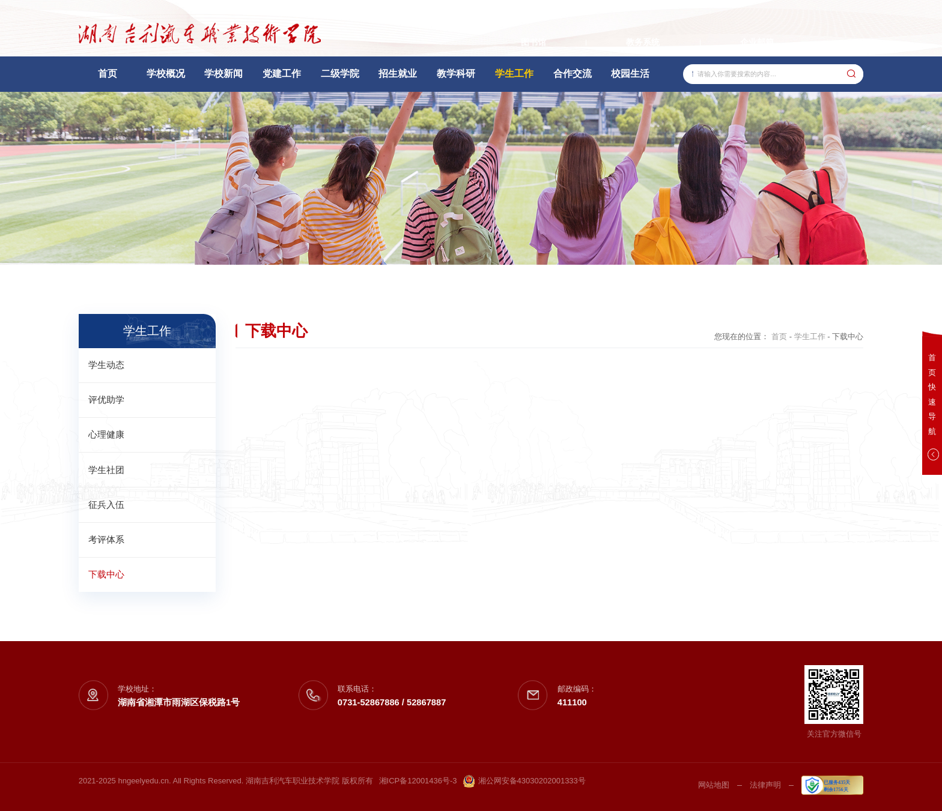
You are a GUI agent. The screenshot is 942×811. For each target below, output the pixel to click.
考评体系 (106, 539)
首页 (779, 336)
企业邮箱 (757, 42)
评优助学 (106, 400)
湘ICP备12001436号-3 (418, 780)
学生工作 (809, 336)
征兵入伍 (106, 505)
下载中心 (106, 574)
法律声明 (765, 784)
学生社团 (106, 470)
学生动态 (106, 365)
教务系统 (643, 42)
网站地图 (713, 784)
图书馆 (533, 42)
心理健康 (106, 434)
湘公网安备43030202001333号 (524, 781)
